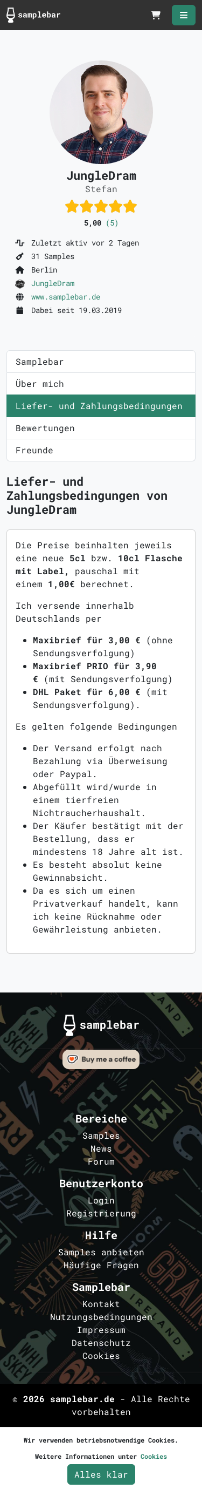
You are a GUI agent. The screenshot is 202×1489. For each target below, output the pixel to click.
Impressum (101, 1329)
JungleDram (52, 283)
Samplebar (40, 361)
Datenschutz (101, 1342)
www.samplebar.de (65, 296)
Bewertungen (45, 427)
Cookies (101, 1355)
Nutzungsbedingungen (101, 1316)
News (101, 1148)
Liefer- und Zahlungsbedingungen (99, 405)
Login (101, 1200)
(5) (112, 222)
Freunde (34, 449)
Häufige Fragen (101, 1264)
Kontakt (101, 1303)
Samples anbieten (101, 1251)
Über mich (40, 383)
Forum (101, 1161)
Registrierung (101, 1213)
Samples (101, 1135)
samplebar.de (82, 1398)
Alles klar (101, 1474)
